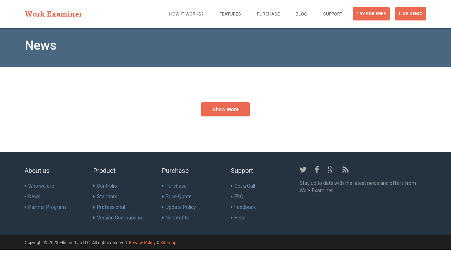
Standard (105, 196)
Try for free (371, 13)
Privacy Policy (142, 242)
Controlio (105, 186)
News (33, 196)
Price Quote (177, 196)
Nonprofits (175, 217)
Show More (225, 109)
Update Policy (179, 207)
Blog (301, 14)
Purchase (268, 14)
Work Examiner (53, 13)
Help (237, 217)
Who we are (39, 186)
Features (230, 14)
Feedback (243, 207)
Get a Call (243, 186)
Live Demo (410, 13)
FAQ (237, 196)
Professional (109, 207)
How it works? (186, 14)
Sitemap (168, 242)
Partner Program (45, 207)
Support (332, 14)
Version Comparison (117, 217)
